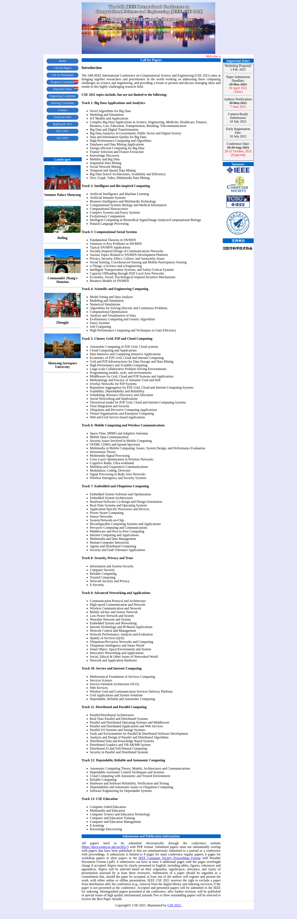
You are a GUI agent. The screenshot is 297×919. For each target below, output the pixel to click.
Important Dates (62, 89)
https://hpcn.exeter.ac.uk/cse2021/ (105, 847)
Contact (62, 110)
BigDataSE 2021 (62, 124)
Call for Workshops (62, 75)
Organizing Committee (62, 96)
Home (62, 61)
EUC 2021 (62, 131)
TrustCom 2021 (62, 117)
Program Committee (62, 82)
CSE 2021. (174, 905)
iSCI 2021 (62, 138)
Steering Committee (62, 103)
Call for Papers (62, 68)
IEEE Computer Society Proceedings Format (170, 858)
